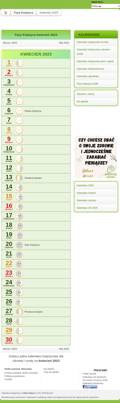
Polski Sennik (89, 373)
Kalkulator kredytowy (93, 383)
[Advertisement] (96, 126)
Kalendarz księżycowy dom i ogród (95, 61)
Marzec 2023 (10, 43)
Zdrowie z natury (85, 94)
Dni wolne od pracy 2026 (95, 380)
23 (9, 273)
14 (9, 187)
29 (9, 331)
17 (9, 216)
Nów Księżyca (32, 245)
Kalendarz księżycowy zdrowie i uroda (93, 51)
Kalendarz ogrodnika (88, 76)
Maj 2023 (64, 43)
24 (9, 283)
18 (9, 226)
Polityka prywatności (14, 376)
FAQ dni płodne (51, 372)
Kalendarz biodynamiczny (90, 69)
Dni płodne (82, 101)
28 (9, 321)
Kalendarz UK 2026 (87, 208)
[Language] (105, 6)
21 (9, 254)
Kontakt (8, 379)
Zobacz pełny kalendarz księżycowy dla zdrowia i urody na (36, 358)
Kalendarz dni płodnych (94, 377)
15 (9, 197)
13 (9, 178)
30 (9, 340)
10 (9, 149)
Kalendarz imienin (86, 193)
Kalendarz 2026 (85, 185)
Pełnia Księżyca (33, 111)
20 (9, 245)
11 (9, 159)
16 (9, 206)
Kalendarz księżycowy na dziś (93, 42)
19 (9, 235)
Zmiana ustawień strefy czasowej (21, 372)
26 (9, 302)
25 (9, 292)
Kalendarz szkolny (86, 200)
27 (9, 312)
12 (9, 168)
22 (9, 264)
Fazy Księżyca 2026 (87, 83)
